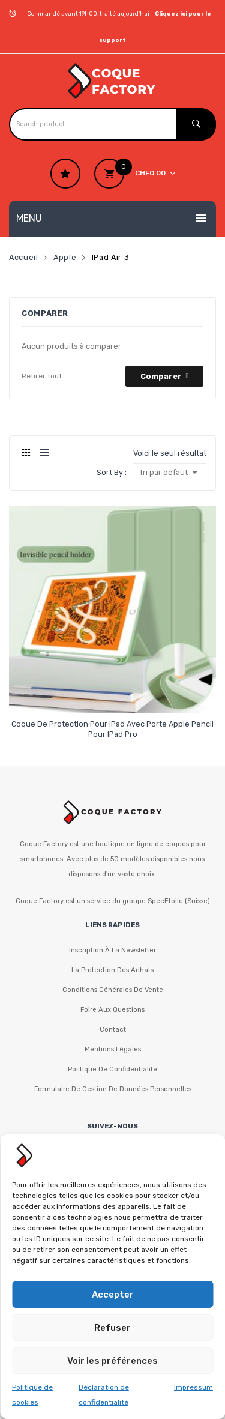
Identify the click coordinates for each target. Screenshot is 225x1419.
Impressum (193, 1387)
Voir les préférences (112, 1360)
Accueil (23, 257)
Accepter (113, 1294)
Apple (64, 257)
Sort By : (112, 472)
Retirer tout (42, 376)
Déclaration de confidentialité (104, 1394)
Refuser (112, 1327)
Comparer (161, 376)
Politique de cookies (32, 1394)
